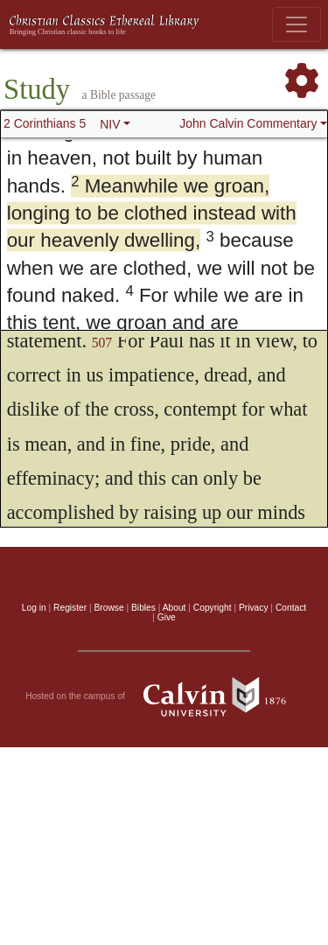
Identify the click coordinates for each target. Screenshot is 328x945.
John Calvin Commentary (248, 123)
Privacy (254, 607)
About (174, 607)
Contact (291, 607)
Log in (34, 607)
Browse (109, 607)
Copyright (212, 607)
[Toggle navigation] (296, 24)
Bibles (143, 607)
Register (70, 607)
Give (166, 617)
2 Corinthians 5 (44, 123)
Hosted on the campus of (164, 696)
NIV (110, 124)
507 (102, 342)
